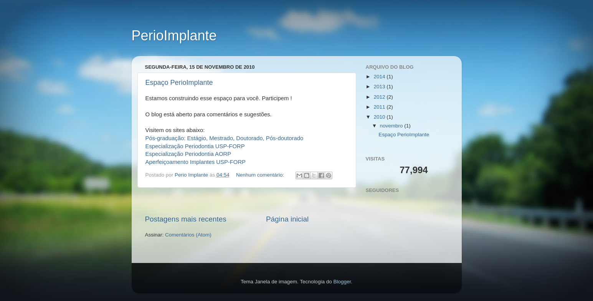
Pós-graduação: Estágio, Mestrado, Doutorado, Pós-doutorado (224, 138)
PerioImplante (174, 35)
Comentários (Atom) (188, 235)
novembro (392, 126)
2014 (380, 76)
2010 (380, 117)
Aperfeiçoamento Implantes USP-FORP (195, 162)
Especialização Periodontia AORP (188, 154)
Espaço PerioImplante (179, 82)
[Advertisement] (247, 201)
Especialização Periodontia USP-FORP (195, 146)
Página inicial (287, 219)
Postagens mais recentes (185, 219)
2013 (380, 86)
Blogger (342, 281)
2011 (380, 107)
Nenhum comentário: (261, 175)
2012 (380, 97)
